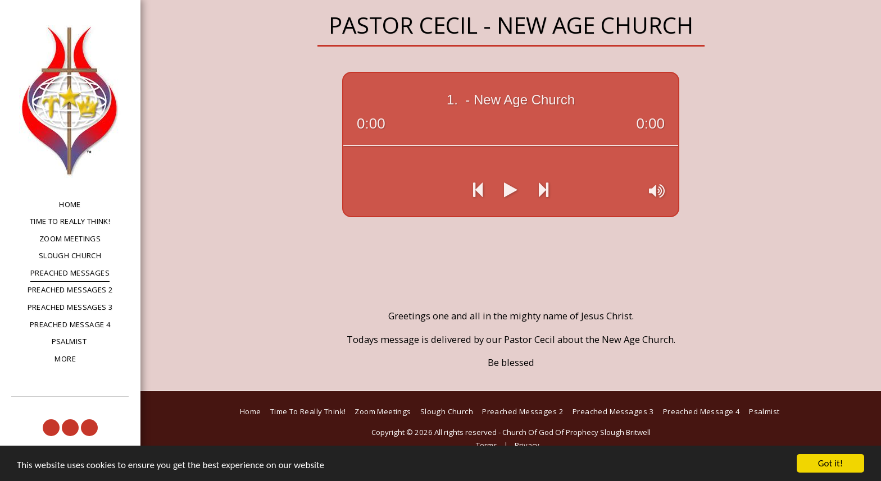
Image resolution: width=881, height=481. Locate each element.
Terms (486, 445)
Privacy (527, 445)
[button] (51, 427)
